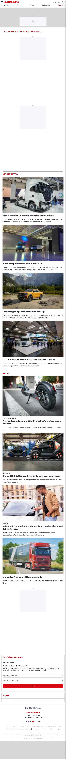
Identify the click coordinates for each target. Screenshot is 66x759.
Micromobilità (9, 418)
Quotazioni (46, 5)
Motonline (58, 726)
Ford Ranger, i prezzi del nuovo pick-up (24, 311)
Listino (19, 5)
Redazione (36, 715)
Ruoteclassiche (49, 726)
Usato (32, 5)
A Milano (7, 473)
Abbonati (61, 5)
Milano (6, 523)
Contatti (28, 715)
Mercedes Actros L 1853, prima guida (22, 577)
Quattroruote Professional (40, 729)
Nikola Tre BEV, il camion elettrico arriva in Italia (29, 215)
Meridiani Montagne (37, 726)
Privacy (51, 737)
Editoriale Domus (11, 729)
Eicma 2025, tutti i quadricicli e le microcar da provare (32, 476)
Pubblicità (52, 729)
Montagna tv (20, 729)
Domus (7, 726)
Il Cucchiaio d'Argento (24, 726)
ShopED (58, 729)
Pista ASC (28, 729)
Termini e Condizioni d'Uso (33, 717)
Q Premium (4, 5)
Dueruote (13, 726)
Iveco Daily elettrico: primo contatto (22, 263)
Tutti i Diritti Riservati (42, 737)
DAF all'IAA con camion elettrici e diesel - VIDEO (29, 359)
